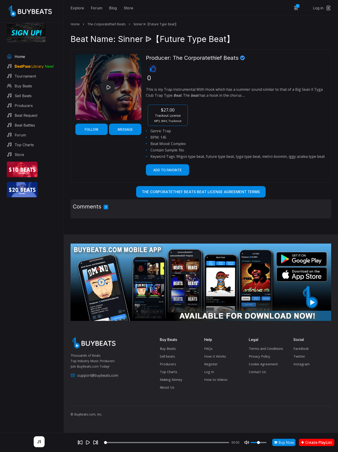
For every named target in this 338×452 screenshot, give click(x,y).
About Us (167, 387)
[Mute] (246, 442)
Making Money (171, 379)
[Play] (88, 442)
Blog (113, 8)
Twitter (299, 356)
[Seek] (166, 442)
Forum (96, 8)
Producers (168, 364)
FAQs (208, 348)
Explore (77, 8)
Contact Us (257, 371)
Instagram (301, 364)
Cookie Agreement (263, 364)
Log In (209, 371)
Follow (91, 129)
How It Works (215, 356)
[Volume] (259, 442)
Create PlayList (316, 442)
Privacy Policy (259, 356)
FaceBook (301, 348)
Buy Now (284, 442)
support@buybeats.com (94, 375)
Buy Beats (168, 348)
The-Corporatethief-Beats (106, 24)
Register (211, 364)
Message (125, 129)
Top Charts (168, 371)
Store (128, 8)
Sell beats (167, 356)
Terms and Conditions (266, 348)
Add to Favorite (167, 170)
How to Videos (216, 379)
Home (75, 24)
